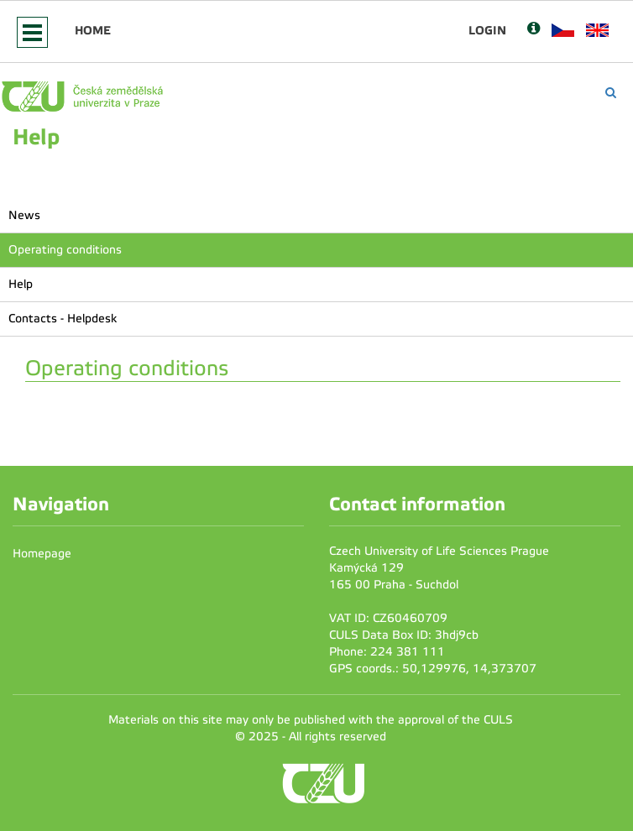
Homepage (42, 553)
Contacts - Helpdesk (62, 318)
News (24, 215)
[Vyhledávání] (610, 92)
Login (487, 30)
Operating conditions (65, 249)
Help (20, 284)
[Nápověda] (533, 30)
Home (93, 30)
